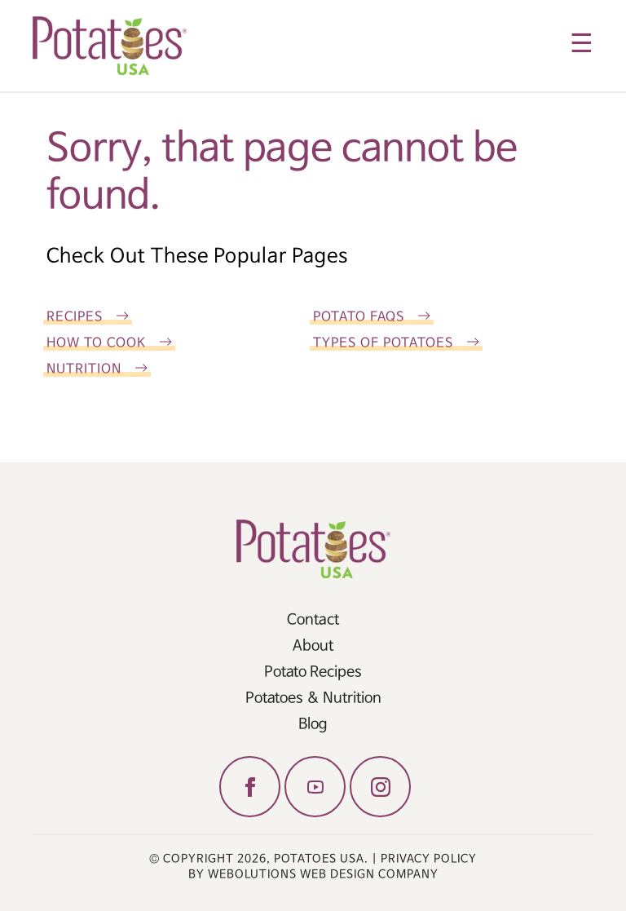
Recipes (74, 317)
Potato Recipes (313, 672)
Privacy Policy (429, 858)
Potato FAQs (358, 317)
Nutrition (83, 369)
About (313, 646)
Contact (313, 620)
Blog (313, 724)
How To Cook (96, 343)
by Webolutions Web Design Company (313, 874)
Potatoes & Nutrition (313, 698)
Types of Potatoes (383, 343)
